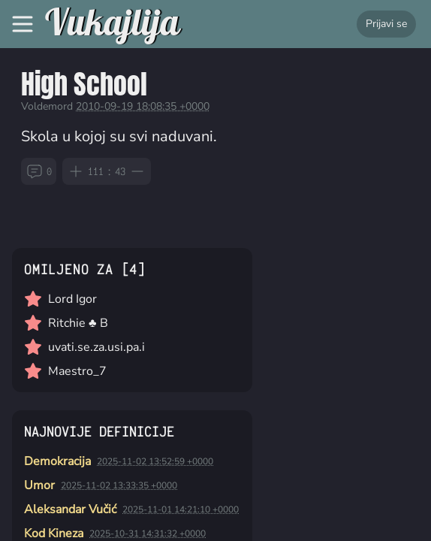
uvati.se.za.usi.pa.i (96, 347)
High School (84, 83)
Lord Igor (72, 299)
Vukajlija (112, 24)
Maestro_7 (77, 371)
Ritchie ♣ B (78, 323)
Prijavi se (386, 24)
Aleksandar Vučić (70, 509)
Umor (39, 485)
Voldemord (47, 106)
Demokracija (57, 461)
